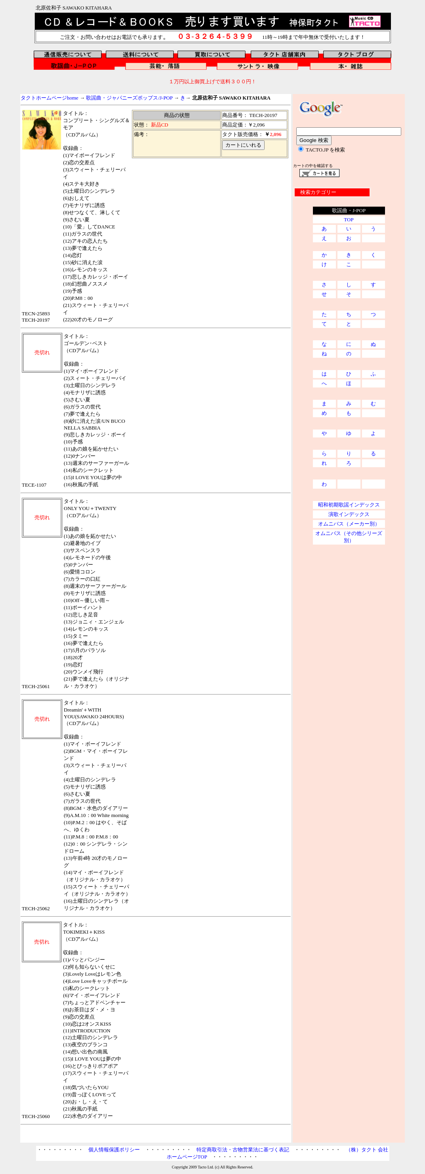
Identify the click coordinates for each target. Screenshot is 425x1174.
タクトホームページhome (49, 98)
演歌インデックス (349, 514)
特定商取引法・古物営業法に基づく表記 (242, 1150)
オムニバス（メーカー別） (349, 524)
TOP (348, 220)
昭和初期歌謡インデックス (349, 505)
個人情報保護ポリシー (114, 1150)
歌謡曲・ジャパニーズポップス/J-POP (129, 98)
